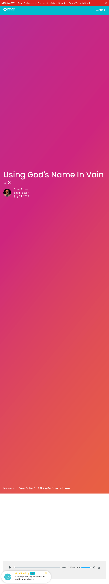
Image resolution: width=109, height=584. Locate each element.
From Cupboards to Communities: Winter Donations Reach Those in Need (54, 3)
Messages (9, 488)
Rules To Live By (28, 488)
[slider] (37, 567)
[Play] (10, 567)
